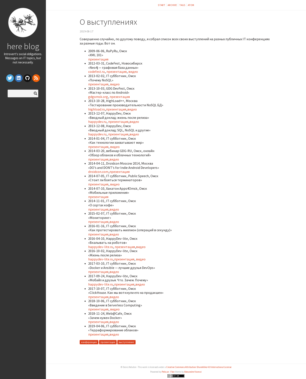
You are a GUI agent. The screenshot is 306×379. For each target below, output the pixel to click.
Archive (172, 5)
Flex (172, 371)
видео (133, 71)
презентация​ (98, 84)
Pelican (165, 371)
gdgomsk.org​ (98, 97)
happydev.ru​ (97, 121)
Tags (182, 5)
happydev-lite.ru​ (100, 247)
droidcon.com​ (98, 171)
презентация (98, 59)
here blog (23, 46)
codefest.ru (96, 71)
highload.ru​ (96, 109)
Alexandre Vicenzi (193, 371)
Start (161, 5)
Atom (191, 5)
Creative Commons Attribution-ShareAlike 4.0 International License (198, 367)
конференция (89, 342)
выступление (126, 342)
